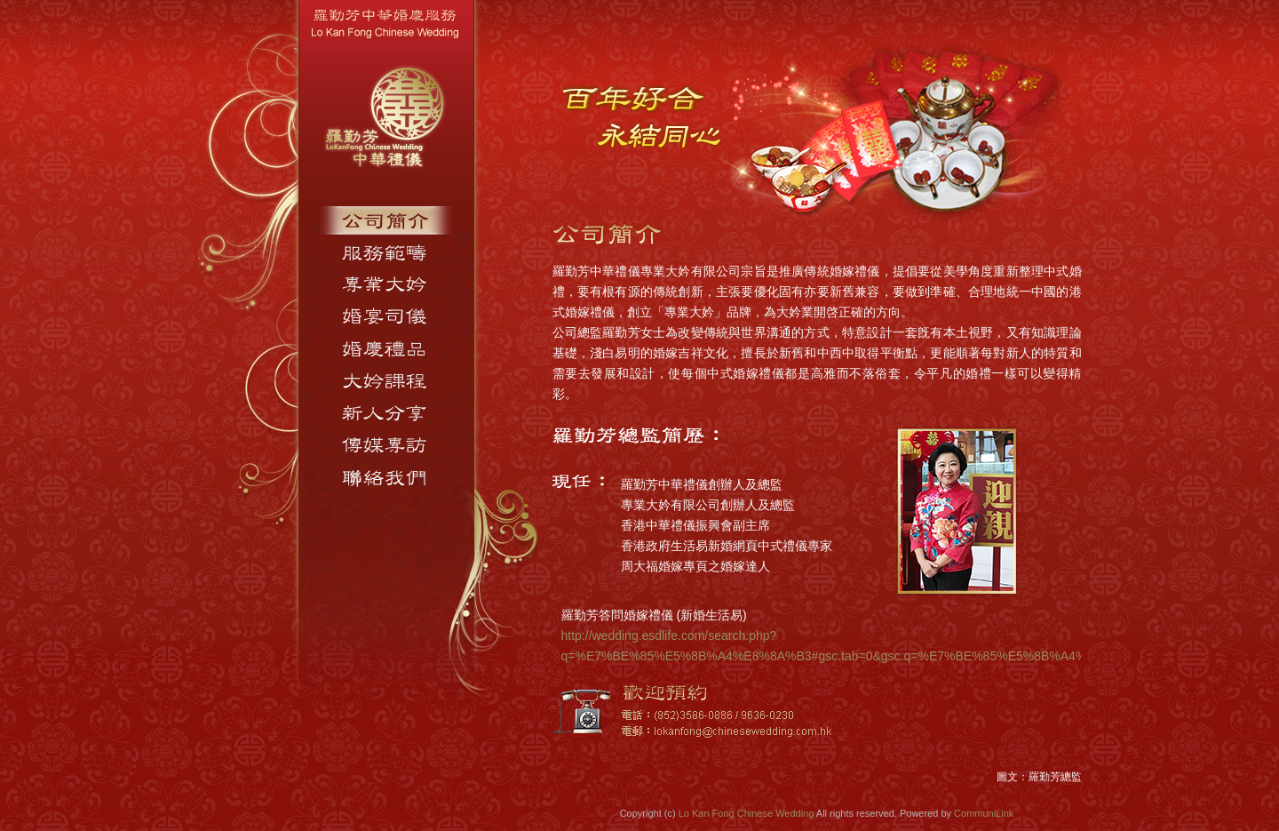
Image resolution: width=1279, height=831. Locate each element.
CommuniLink (983, 813)
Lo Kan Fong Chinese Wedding (746, 813)
